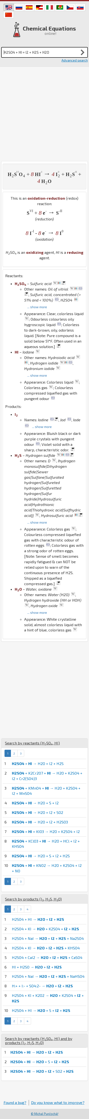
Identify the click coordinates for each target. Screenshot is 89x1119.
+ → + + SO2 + (42, 1071)
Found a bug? (15, 1102)
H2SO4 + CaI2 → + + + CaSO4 (47, 957)
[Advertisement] (44, 114)
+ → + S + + (39, 1061)
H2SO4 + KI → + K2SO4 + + (45, 928)
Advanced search (74, 60)
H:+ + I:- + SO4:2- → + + (42, 986)
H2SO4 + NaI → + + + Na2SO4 (48, 938)
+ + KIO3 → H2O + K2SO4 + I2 (46, 831)
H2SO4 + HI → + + (38, 919)
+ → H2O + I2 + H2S (38, 763)
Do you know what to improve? (57, 1102)
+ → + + (36, 1052)
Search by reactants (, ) (32, 743)
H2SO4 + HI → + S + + (41, 1010)
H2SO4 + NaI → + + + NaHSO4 (48, 976)
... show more (37, 307)
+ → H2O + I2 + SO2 (37, 812)
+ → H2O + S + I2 (35, 803)
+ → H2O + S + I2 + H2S (41, 856)
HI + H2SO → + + (37, 967)
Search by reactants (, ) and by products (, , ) (38, 1040)
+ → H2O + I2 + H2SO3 (40, 822)
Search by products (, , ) (33, 899)
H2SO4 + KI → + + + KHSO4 (46, 948)
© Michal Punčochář (44, 1114)
